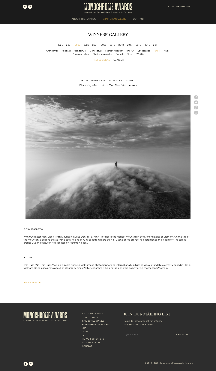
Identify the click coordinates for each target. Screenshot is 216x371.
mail (196, 113)
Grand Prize (52, 50)
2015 (147, 45)
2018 (121, 45)
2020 (103, 45)
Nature (157, 50)
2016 (138, 45)
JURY (84, 328)
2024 (69, 45)
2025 (60, 45)
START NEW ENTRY (179, 6)
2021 (95, 45)
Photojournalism (81, 54)
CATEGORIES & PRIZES (93, 321)
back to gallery (33, 282)
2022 (86, 45)
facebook (25, 7)
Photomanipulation (102, 54)
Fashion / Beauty (114, 50)
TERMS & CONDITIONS (93, 339)
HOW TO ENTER (90, 317)
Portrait (119, 54)
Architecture (80, 50)
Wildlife (140, 54)
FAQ (84, 335)
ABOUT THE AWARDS (84, 19)
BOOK (85, 331)
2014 (156, 45)
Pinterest (196, 107)
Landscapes (144, 50)
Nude (167, 50)
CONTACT (138, 19)
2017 (129, 45)
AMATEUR (118, 60)
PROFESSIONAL (101, 60)
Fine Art (130, 50)
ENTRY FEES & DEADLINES (95, 324)
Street (130, 54)
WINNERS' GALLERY (114, 19)
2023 (77, 45)
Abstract (66, 50)
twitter (196, 102)
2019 (112, 45)
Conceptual (96, 50)
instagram (30, 7)
